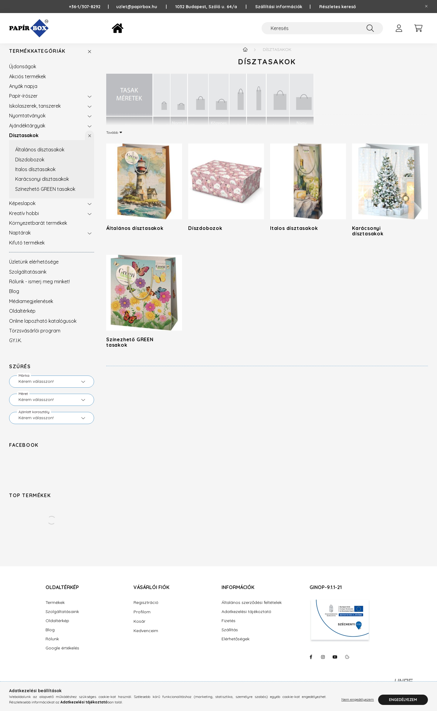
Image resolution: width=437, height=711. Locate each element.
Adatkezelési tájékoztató (246, 617)
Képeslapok (22, 209)
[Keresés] (322, 28)
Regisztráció (146, 608)
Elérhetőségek (235, 645)
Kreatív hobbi (24, 219)
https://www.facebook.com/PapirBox (311, 663)
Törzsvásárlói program (34, 337)
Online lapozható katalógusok (42, 327)
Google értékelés (62, 654)
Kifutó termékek (27, 249)
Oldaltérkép (22, 317)
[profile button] (399, 28)
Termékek (55, 608)
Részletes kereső (337, 6)
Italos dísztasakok (35, 175)
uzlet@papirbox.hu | (145, 6)
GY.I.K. (15, 346)
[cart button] (418, 28)
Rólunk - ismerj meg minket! (39, 288)
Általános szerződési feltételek (252, 608)
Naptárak (20, 239)
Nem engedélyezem (357, 699)
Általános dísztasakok (39, 156)
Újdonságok (22, 72)
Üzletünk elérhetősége (34, 268)
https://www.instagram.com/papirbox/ (323, 663)
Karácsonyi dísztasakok (42, 185)
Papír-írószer (23, 102)
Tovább (112, 138)
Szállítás (230, 636)
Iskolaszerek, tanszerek (35, 112)
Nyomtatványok (27, 122)
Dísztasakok (24, 141)
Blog (14, 297)
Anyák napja (23, 92)
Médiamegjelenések (31, 307)
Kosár (139, 627)
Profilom (142, 618)
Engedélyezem (403, 699)
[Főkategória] (245, 55)
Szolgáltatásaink (27, 278)
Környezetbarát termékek (38, 229)
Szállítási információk (278, 6)
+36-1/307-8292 (88, 6)
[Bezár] (426, 6)
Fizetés (228, 626)
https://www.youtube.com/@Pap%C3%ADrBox (335, 663)
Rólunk (52, 645)
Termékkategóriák (37, 57)
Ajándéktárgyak (27, 132)
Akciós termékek (27, 82)
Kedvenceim (146, 636)
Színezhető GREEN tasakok (45, 195)
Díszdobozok (29, 166)
